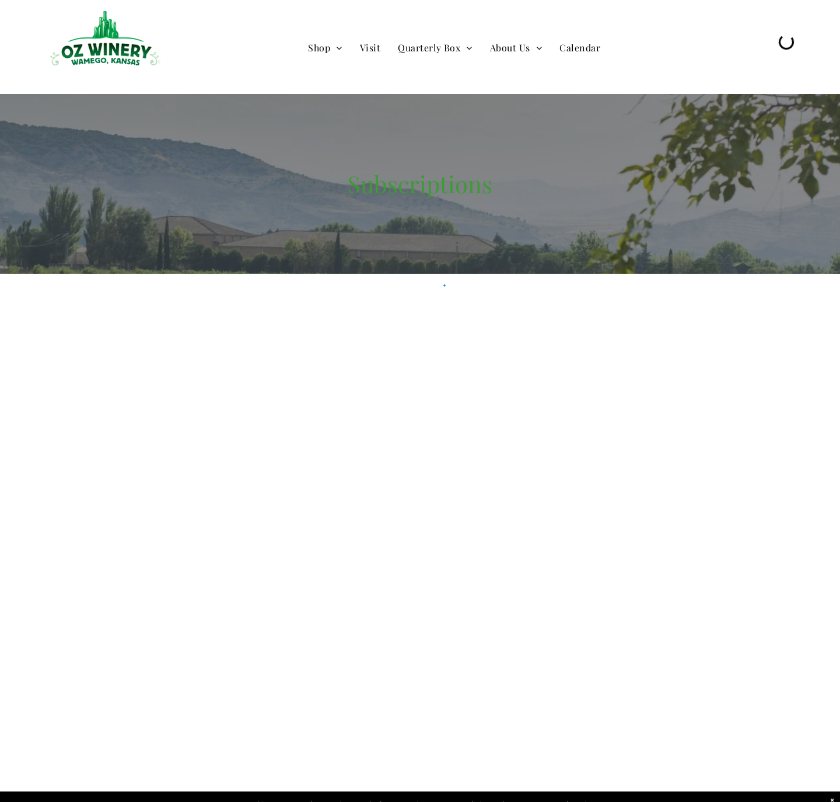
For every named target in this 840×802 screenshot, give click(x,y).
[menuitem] (325, 48)
